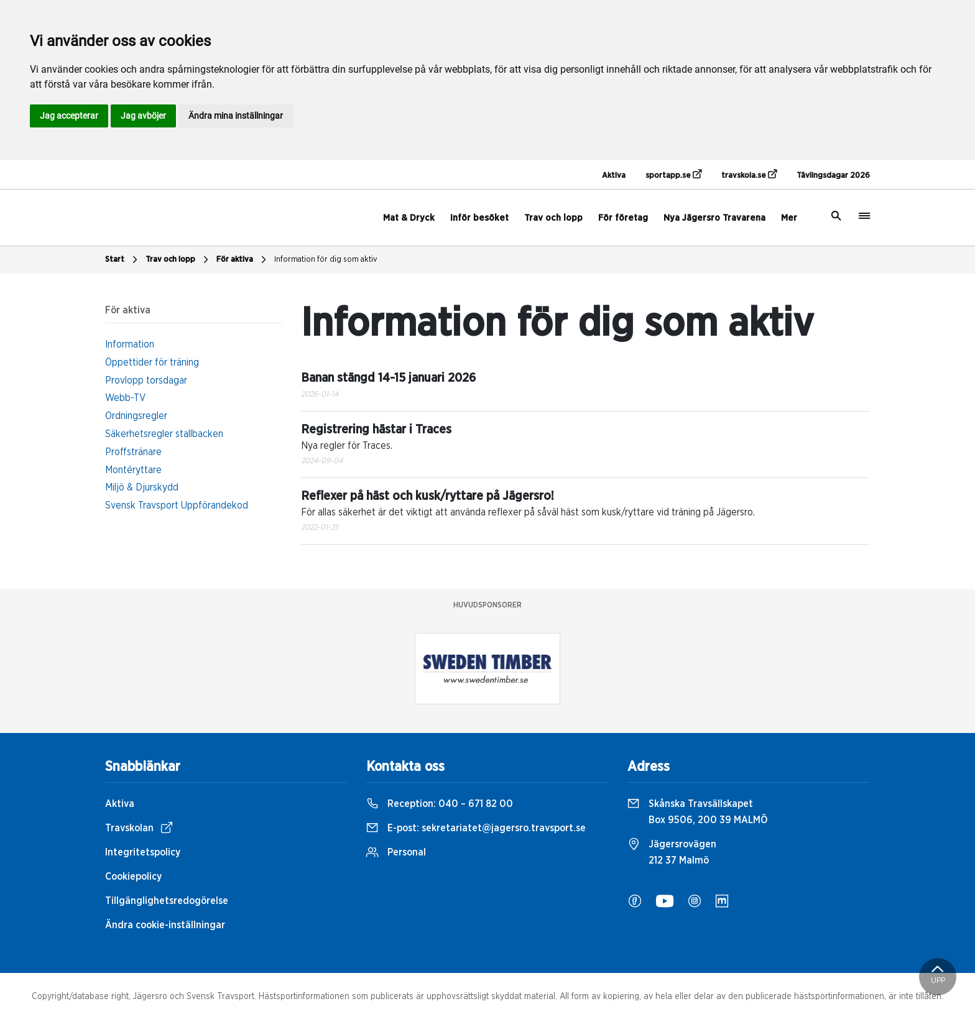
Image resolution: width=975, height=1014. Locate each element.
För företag (623, 218)
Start (123, 259)
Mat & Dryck (409, 218)
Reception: (439, 804)
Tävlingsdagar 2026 (833, 176)
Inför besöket (479, 218)
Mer (789, 218)
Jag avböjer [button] (143, 116)
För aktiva (242, 259)
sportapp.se (673, 175)
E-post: (476, 828)
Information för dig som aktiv (325, 260)
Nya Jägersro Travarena (714, 218)
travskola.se (749, 175)
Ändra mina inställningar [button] (235, 116)
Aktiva (614, 176)
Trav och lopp (553, 218)
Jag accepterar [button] (69, 116)
